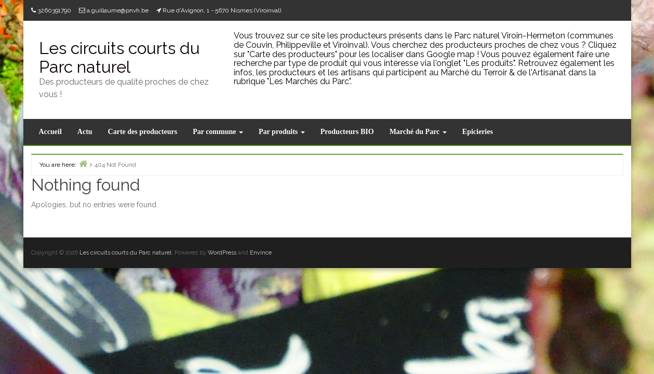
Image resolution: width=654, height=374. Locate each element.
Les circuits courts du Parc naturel (119, 57)
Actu (84, 132)
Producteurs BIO (347, 132)
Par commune (218, 132)
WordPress (222, 252)
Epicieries (477, 132)
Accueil (50, 132)
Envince (261, 252)
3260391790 (54, 10)
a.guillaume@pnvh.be (118, 10)
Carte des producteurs (143, 132)
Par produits (282, 132)
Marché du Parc (418, 132)
